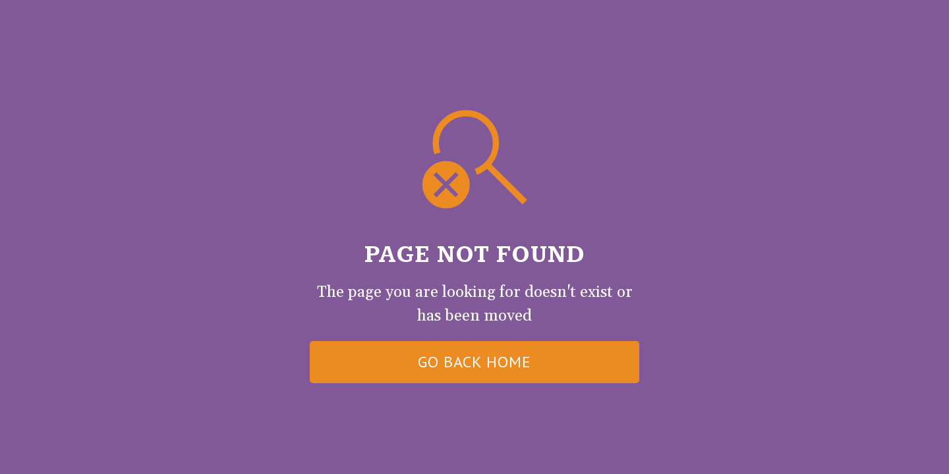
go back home (474, 362)
